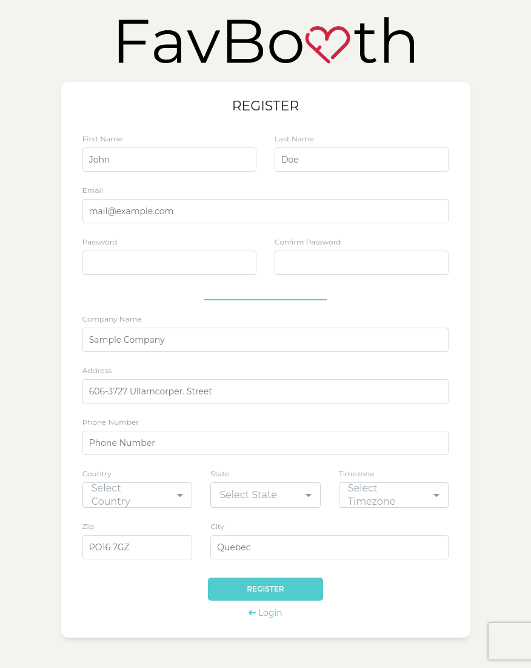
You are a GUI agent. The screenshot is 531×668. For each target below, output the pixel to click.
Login (265, 612)
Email (92, 190)
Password (100, 241)
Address (97, 370)
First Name (102, 138)
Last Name (294, 138)
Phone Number (110, 422)
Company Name (112, 318)
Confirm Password (308, 241)
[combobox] (137, 495)
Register (265, 588)
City (217, 526)
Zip (88, 526)
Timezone (357, 473)
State (219, 473)
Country (97, 473)
